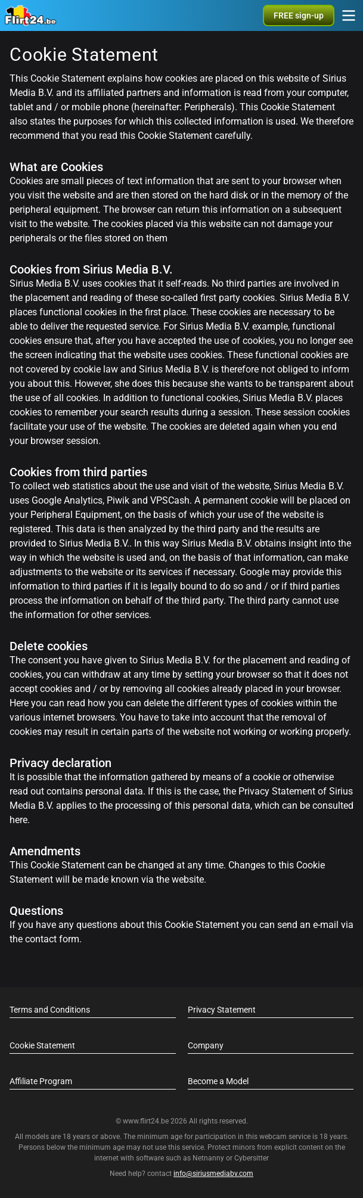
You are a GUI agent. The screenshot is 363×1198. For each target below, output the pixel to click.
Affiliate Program (41, 1081)
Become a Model (218, 1081)
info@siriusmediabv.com (213, 1173)
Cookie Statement (42, 1045)
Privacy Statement (222, 1009)
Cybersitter (251, 1158)
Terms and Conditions (50, 1009)
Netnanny (209, 1158)
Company (206, 1045)
